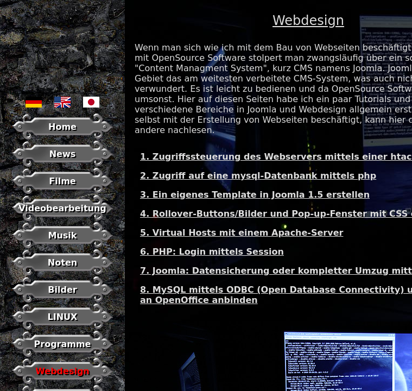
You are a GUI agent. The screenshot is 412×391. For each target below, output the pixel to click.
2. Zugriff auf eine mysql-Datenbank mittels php (258, 176)
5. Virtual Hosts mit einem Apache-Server (241, 233)
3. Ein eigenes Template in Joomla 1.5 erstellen (255, 195)
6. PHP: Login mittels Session (212, 252)
